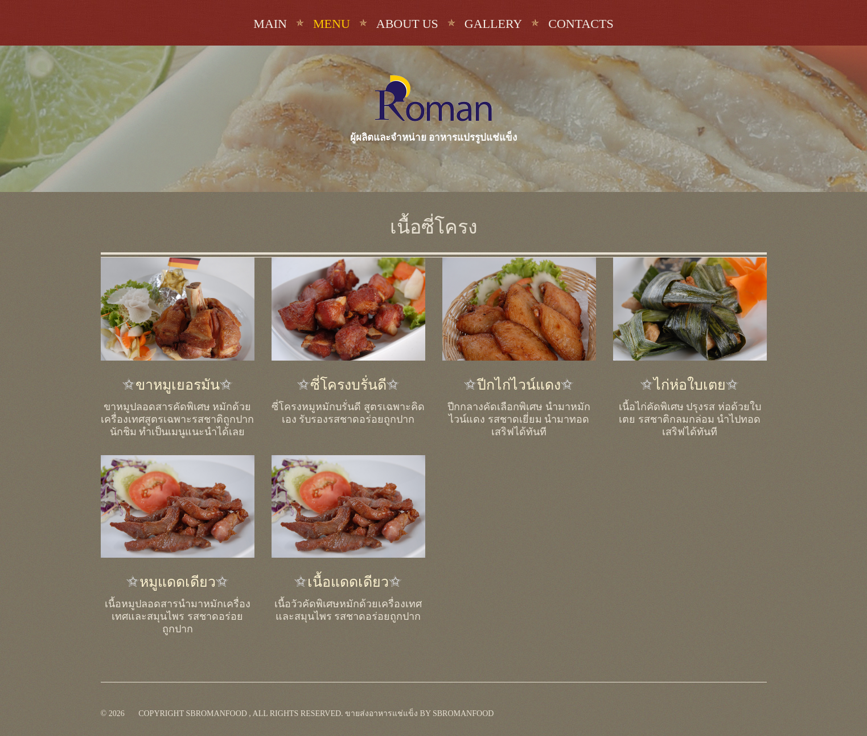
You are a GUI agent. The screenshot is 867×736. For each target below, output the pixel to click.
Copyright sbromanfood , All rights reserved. (240, 713)
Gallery (493, 24)
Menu (331, 24)
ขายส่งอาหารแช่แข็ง (381, 713)
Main (270, 24)
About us (407, 24)
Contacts (580, 24)
